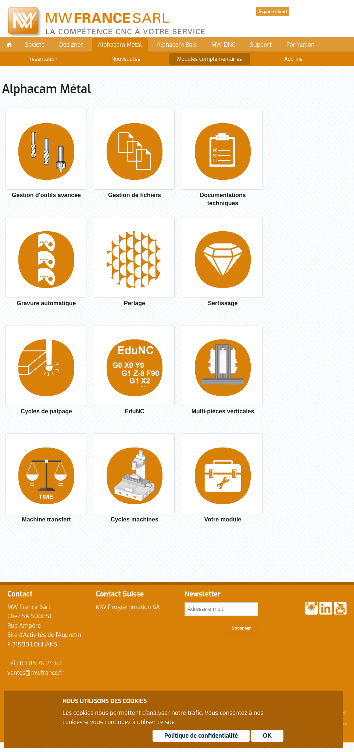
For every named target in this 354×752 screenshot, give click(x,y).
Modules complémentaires (209, 59)
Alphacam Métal (120, 45)
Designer (71, 45)
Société (34, 45)
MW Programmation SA (128, 607)
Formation (300, 45)
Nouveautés (125, 59)
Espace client (272, 11)
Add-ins (293, 59)
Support (261, 45)
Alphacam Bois (177, 45)
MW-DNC (223, 45)
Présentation (41, 59)
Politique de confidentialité (201, 735)
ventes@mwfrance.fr (35, 673)
